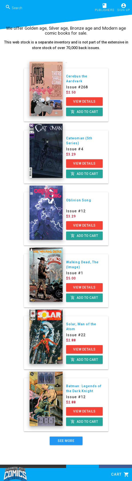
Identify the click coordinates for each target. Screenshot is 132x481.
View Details (84, 101)
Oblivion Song (78, 200)
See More (66, 441)
